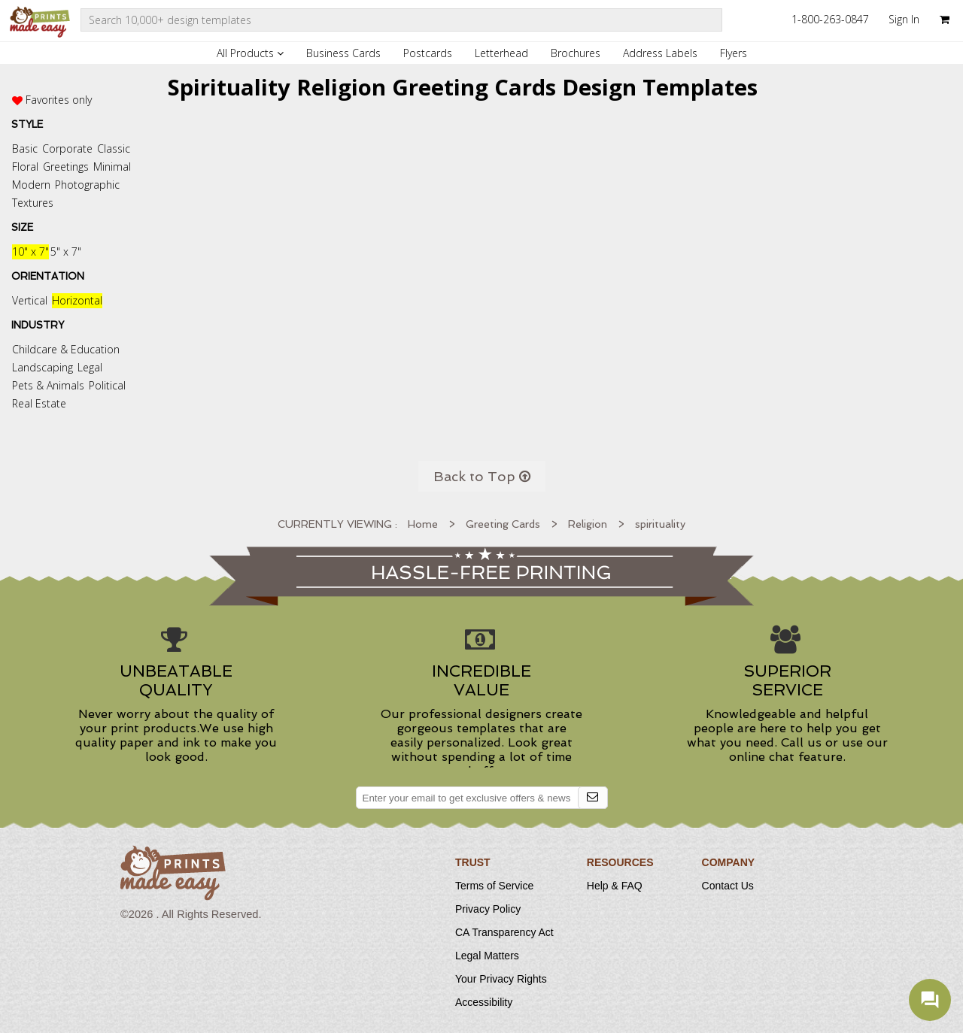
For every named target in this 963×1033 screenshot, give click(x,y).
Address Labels (660, 53)
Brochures (575, 53)
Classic (113, 148)
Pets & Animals (48, 385)
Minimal (112, 166)
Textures (32, 202)
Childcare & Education (66, 349)
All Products (250, 53)
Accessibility (483, 1002)
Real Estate (39, 403)
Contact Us (728, 886)
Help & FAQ (615, 886)
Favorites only (59, 99)
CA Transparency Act (504, 932)
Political (107, 385)
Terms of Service (494, 886)
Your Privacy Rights (501, 979)
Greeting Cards (503, 524)
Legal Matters (487, 956)
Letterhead (501, 53)
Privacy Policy (488, 909)
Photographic (87, 184)
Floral (25, 166)
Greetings (66, 166)
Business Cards (343, 53)
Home (423, 524)
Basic (25, 148)
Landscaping (42, 367)
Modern (31, 184)
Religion (587, 524)
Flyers (733, 53)
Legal (89, 367)
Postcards (427, 53)
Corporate (67, 148)
